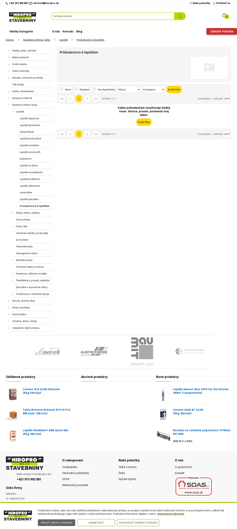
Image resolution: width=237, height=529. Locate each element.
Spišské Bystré (127, 479)
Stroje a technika (21, 307)
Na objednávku (106, 89)
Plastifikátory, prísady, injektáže (33, 280)
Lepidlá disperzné (29, 118)
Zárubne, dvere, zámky (24, 321)
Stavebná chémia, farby (36, 39)
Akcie (68, 89)
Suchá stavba (19, 314)
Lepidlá (63, 39)
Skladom (84, 89)
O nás (56, 31)
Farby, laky (21, 226)
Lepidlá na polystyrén (31, 172)
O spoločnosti (183, 467)
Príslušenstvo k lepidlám (90, 39)
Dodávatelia (69, 467)
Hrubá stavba (19, 64)
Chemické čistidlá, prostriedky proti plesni (32, 236)
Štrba (121, 473)
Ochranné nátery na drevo (30, 266)
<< (61, 98)
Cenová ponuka (221, 31)
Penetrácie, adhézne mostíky (31, 273)
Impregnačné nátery (26, 253)
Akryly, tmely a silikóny (28, 212)
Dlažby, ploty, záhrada (24, 50)
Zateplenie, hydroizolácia (25, 327)
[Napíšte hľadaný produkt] (113, 16)
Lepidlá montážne (29, 145)
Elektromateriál (20, 57)
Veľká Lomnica (127, 467)
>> (95, 98)
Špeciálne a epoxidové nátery (32, 287)
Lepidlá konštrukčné (30, 138)
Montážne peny (24, 260)
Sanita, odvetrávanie (23, 91)
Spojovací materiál (22, 98)
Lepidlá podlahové (30, 179)
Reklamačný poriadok (75, 485)
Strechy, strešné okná (23, 300)
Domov (10, 39)
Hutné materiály (20, 71)
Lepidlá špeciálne (29, 199)
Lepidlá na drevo (29, 165)
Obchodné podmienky (75, 473)
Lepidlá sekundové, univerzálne (30, 189)
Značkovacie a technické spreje (32, 294)
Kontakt (68, 31)
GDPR (66, 479)
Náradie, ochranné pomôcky (27, 77)
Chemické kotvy (24, 246)
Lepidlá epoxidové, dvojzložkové (30, 128)
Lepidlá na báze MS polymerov (30, 155)
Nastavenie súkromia (170, 513)
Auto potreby (23, 219)
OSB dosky (18, 84)
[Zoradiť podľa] (129, 89)
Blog (79, 31)
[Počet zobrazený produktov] (226, 98)
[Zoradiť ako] (153, 89)
